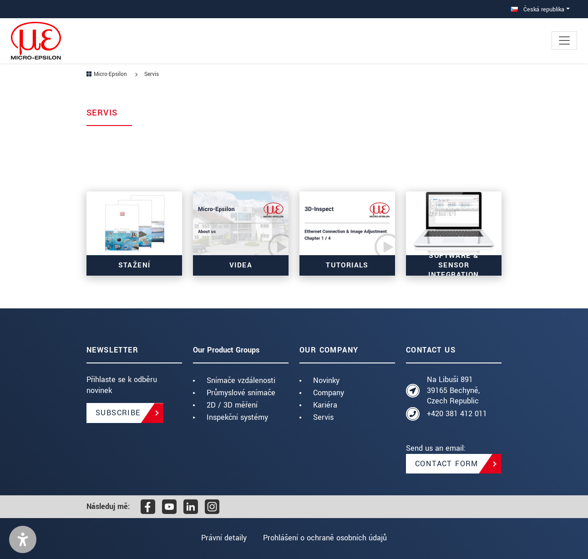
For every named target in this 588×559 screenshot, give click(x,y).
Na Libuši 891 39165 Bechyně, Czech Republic (453, 390)
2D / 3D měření (232, 405)
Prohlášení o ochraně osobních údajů (325, 538)
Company (328, 393)
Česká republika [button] (537, 9)
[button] (22, 539)
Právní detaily (223, 538)
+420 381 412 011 (457, 413)
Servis (323, 417)
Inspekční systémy (237, 417)
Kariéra (325, 405)
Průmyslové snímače (241, 393)
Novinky (326, 380)
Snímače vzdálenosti (241, 380)
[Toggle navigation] (564, 40)
